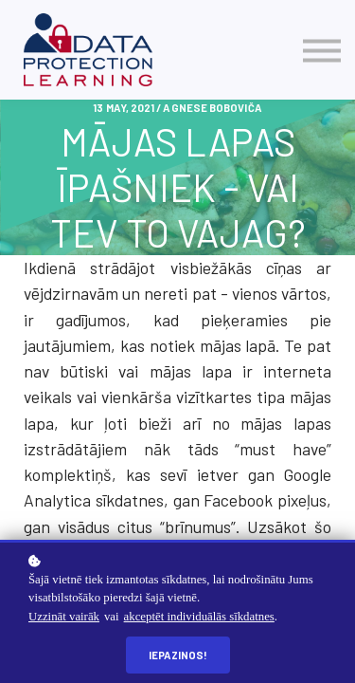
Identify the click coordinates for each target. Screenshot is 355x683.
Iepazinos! (178, 655)
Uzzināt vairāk (63, 616)
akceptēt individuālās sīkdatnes (199, 616)
